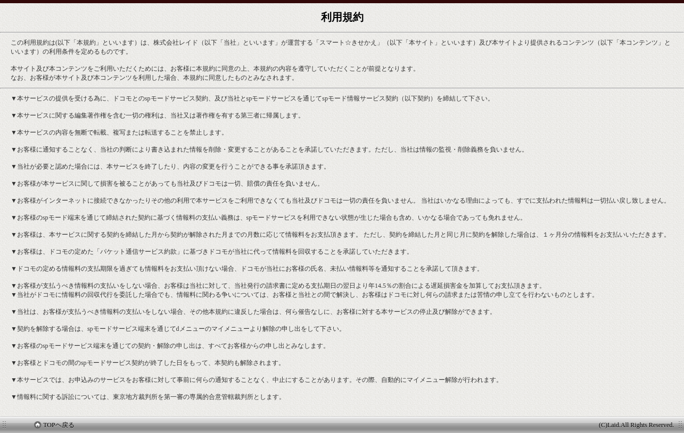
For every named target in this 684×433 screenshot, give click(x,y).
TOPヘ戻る (54, 425)
